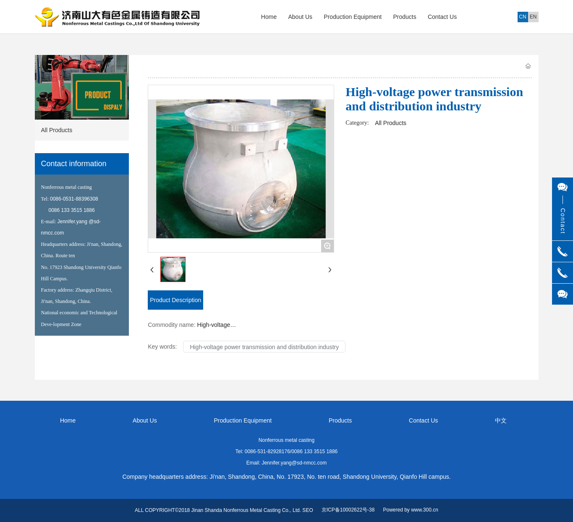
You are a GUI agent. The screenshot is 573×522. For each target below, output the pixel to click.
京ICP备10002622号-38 (348, 510)
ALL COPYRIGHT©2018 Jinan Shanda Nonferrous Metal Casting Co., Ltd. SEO (224, 510)
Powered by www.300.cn (410, 510)
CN (522, 17)
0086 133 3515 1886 (72, 210)
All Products (390, 123)
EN (533, 17)
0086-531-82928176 (267, 451)
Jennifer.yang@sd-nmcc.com (294, 463)
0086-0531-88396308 (74, 199)
